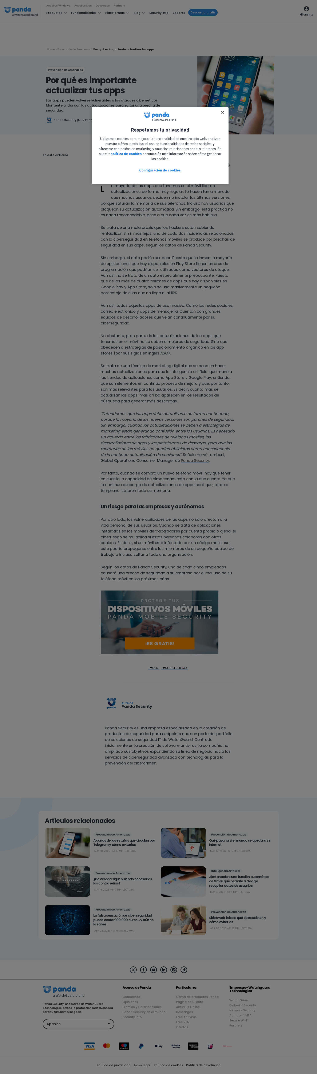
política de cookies (126, 154)
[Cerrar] (222, 112)
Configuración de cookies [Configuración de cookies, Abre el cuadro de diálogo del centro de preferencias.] (160, 170)
